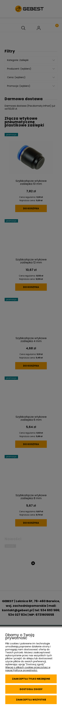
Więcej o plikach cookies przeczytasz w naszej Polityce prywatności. (27, 669)
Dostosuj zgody (31, 689)
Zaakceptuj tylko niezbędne (31, 678)
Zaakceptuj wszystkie (31, 699)
